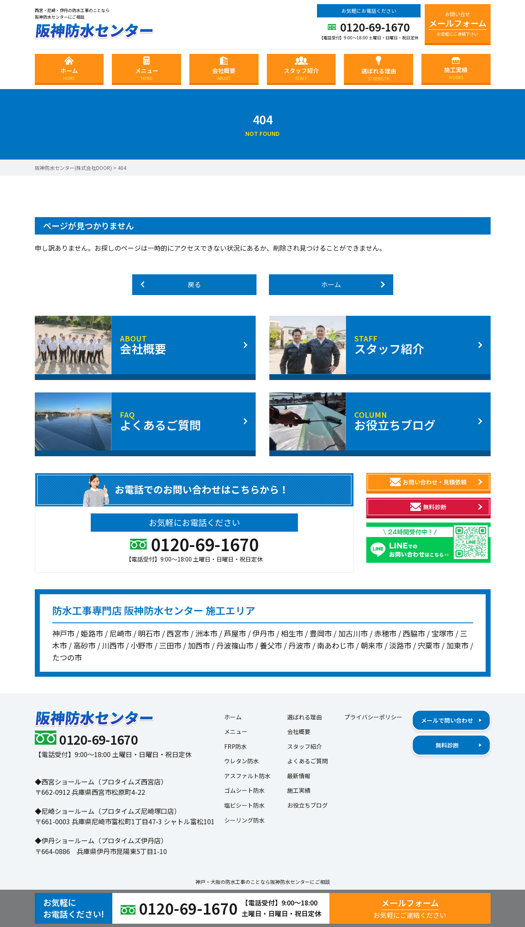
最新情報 (298, 776)
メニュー (235, 731)
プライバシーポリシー (373, 717)
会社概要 (298, 731)
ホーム (353, 284)
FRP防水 (235, 746)
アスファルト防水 (247, 776)
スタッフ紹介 (304, 746)
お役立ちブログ (307, 805)
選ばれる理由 (304, 717)
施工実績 (298, 790)
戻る (170, 284)
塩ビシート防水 (244, 805)
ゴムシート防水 (244, 790)
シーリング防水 (244, 820)
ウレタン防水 (241, 761)
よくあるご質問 (307, 761)
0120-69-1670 (369, 28)
